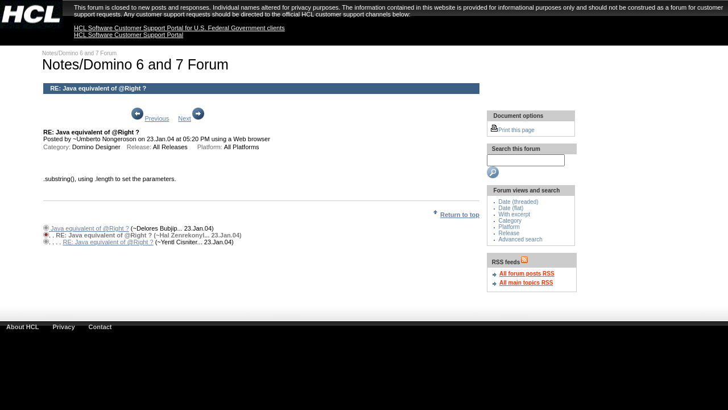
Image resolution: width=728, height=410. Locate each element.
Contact (100, 326)
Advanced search (521, 239)
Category (510, 221)
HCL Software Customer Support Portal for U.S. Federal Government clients (179, 27)
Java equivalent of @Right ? (89, 228)
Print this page (512, 130)
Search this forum (515, 149)
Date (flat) (511, 208)
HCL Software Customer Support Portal (128, 34)
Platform (509, 227)
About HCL (22, 326)
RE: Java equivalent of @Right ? (98, 88)
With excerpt (515, 214)
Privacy (63, 326)
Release (509, 233)
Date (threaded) (519, 202)
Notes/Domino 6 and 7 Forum (79, 53)
